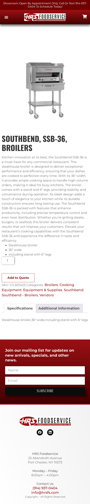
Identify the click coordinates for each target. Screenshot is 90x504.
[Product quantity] (8, 260)
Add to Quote (18, 278)
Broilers (51, 285)
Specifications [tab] (20, 308)
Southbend (73, 290)
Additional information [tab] (59, 308)
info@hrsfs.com (45, 492)
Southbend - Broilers (20, 295)
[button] (6, 17)
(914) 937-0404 (45, 488)
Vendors (46, 295)
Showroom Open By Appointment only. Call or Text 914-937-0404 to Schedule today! (45, 5)
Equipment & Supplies (42, 290)
